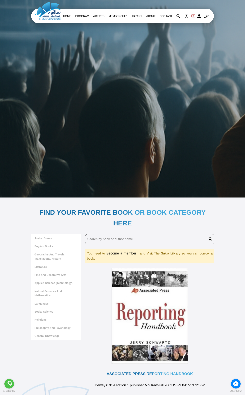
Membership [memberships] (118, 16)
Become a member (122, 253)
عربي (206, 16)
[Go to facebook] (236, 383)
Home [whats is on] (67, 16)
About (150, 16)
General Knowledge (47, 335)
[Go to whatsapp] (9, 383)
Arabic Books (43, 238)
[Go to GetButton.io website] (9, 391)
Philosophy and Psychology (52, 327)
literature (40, 266)
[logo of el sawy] (48, 4)
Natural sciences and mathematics (48, 293)
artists (99, 16)
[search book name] (149, 239)
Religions (40, 319)
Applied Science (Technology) (53, 282)
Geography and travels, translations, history (49, 256)
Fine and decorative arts (50, 274)
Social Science (43, 311)
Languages (41, 303)
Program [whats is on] (82, 16)
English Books (43, 246)
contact (166, 16)
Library (136, 16)
